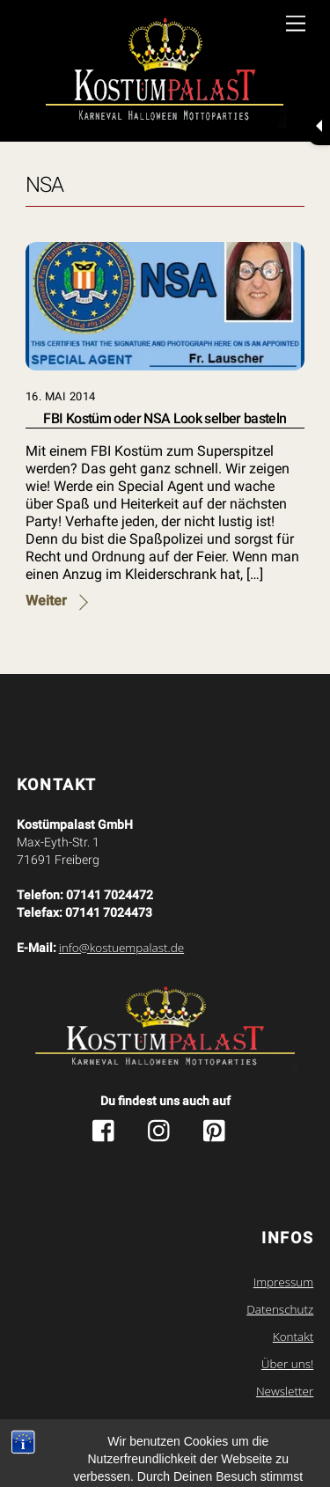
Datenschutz (279, 1309)
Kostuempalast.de (127, 1430)
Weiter (46, 600)
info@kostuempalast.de (121, 948)
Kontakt (293, 1336)
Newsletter (284, 1391)
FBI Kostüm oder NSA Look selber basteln (164, 418)
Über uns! (287, 1364)
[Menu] (295, 24)
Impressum (283, 1282)
